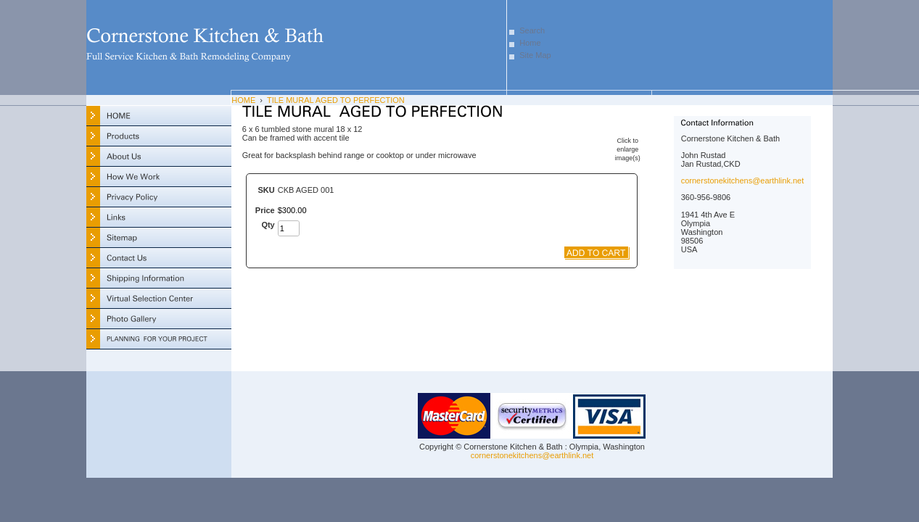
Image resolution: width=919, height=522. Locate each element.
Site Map (535, 55)
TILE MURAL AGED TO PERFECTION (336, 100)
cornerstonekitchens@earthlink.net (742, 180)
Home (529, 42)
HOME (243, 100)
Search (532, 30)
